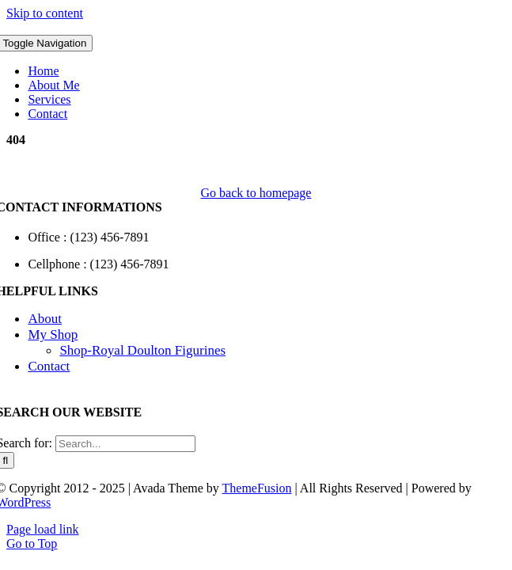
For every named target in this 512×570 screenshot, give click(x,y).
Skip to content (44, 13)
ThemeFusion (257, 488)
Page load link (42, 529)
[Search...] (125, 443)
